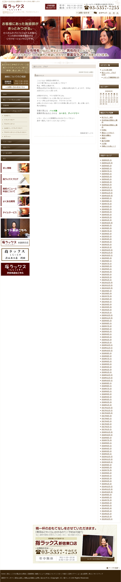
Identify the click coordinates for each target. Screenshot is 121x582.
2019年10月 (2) (107, 350)
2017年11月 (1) (107, 410)
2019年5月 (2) (107, 364)
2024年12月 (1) (107, 190)
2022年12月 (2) (107, 250)
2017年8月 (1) (107, 418)
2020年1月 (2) (107, 342)
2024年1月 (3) (107, 220)
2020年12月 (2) (107, 315)
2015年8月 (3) (107, 467)
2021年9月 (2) (107, 291)
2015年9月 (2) (107, 465)
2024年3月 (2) (107, 214)
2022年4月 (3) (107, 272)
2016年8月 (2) (107, 438)
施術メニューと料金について (45, 574)
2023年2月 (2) (107, 244)
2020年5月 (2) (107, 331)
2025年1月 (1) (107, 187)
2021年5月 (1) (107, 302)
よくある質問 (82, 574)
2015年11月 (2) (107, 459)
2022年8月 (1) (107, 261)
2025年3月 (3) (107, 182)
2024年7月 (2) (107, 204)
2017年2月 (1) (107, 427)
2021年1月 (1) (107, 312)
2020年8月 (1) (107, 323)
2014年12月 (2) (107, 486)
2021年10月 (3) (107, 288)
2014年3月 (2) (107, 511)
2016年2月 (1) (107, 454)
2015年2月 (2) (107, 481)
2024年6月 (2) (107, 206)
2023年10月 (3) (107, 223)
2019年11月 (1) (107, 348)
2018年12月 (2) (107, 375)
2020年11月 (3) (107, 318)
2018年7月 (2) (107, 389)
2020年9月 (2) (107, 321)
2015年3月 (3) (107, 478)
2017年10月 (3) (107, 413)
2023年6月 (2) (107, 234)
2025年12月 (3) (107, 163)
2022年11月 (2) (107, 253)
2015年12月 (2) (107, 457)
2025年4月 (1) (107, 179)
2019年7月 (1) (107, 359)
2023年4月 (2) (107, 239)
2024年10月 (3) (107, 196)
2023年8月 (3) (107, 228)
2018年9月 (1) (107, 383)
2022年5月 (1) (107, 269)
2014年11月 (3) (107, 489)
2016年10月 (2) (107, 435)
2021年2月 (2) (107, 310)
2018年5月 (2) (107, 394)
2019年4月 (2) (107, 367)
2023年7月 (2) (107, 231)
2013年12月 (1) (107, 519)
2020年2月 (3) (107, 340)
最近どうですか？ (108, 133)
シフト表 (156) (107, 70)
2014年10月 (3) (107, 492)
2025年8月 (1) (107, 168)
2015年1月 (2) (107, 484)
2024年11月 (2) (107, 193)
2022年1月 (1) (107, 280)
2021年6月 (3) (107, 299)
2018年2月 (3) (107, 402)
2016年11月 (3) (107, 432)
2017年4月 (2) (107, 421)
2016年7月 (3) (107, 440)
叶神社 (104, 130)
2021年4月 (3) (107, 304)
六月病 (104, 143)
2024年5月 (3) (107, 209)
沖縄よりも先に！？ (109, 146)
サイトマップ (98, 574)
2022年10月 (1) (107, 255)
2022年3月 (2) (107, 274)
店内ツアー (72, 574)
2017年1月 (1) (107, 429)
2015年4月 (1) (107, 476)
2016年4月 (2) (107, 448)
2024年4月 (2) (107, 212)
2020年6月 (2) (107, 329)
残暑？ (104, 138)
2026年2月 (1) (107, 160)
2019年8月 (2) (107, 356)
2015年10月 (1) (107, 462)
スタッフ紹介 (62, 574)
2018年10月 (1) (107, 380)
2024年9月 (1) (107, 198)
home (3, 574)
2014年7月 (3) (107, 500)
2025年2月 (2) (107, 185)
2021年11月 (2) (107, 285)
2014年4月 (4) (107, 508)
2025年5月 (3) (107, 176)
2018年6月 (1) (107, 391)
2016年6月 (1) (107, 443)
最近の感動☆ (106, 135)
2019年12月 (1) (107, 345)
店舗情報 (31, 574)
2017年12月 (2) (107, 408)
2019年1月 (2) (107, 372)
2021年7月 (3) (107, 296)
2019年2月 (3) (107, 370)
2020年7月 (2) (107, 326)
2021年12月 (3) (107, 282)
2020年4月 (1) (107, 334)
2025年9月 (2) (107, 166)
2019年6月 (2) (107, 361)
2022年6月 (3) (107, 266)
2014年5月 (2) (107, 505)
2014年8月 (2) (107, 497)
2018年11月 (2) (107, 378)
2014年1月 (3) (107, 516)
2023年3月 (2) (107, 242)
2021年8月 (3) (107, 293)
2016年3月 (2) (107, 451)
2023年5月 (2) (107, 236)
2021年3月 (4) (107, 307)
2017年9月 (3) (107, 416)
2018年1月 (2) (107, 405)
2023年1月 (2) (107, 247)
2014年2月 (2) (107, 514)
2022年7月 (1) (107, 264)
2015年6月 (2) (107, 473)
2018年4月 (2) (107, 397)
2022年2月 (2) (107, 277)
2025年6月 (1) (107, 174)
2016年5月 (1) (107, 446)
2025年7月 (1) (107, 171)
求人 (90, 574)
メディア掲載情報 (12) (111, 77)
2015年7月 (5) (107, 470)
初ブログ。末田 (107, 117)
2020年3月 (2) (107, 337)
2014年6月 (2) (107, 503)
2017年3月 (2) (107, 424)
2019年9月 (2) (107, 353)
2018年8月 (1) (107, 386)
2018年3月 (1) (107, 399)
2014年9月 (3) (107, 495)
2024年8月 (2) (107, 201)
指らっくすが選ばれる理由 (16, 574)
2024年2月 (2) (107, 217)
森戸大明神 (106, 141)
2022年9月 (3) (107, 258)
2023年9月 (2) (107, 225)
